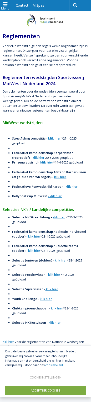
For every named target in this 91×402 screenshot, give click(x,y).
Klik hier (8, 342)
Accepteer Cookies (46, 390)
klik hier (54, 138)
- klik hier (55, 196)
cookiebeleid (54, 365)
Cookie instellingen (45, 377)
